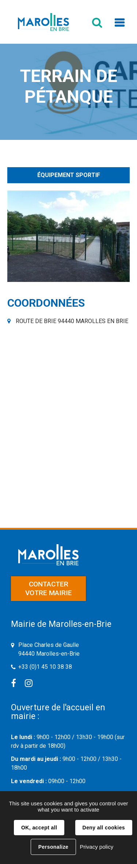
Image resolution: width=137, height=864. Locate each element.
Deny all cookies (104, 827)
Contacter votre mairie (48, 588)
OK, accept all (39, 827)
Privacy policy (96, 847)
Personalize (53, 847)
